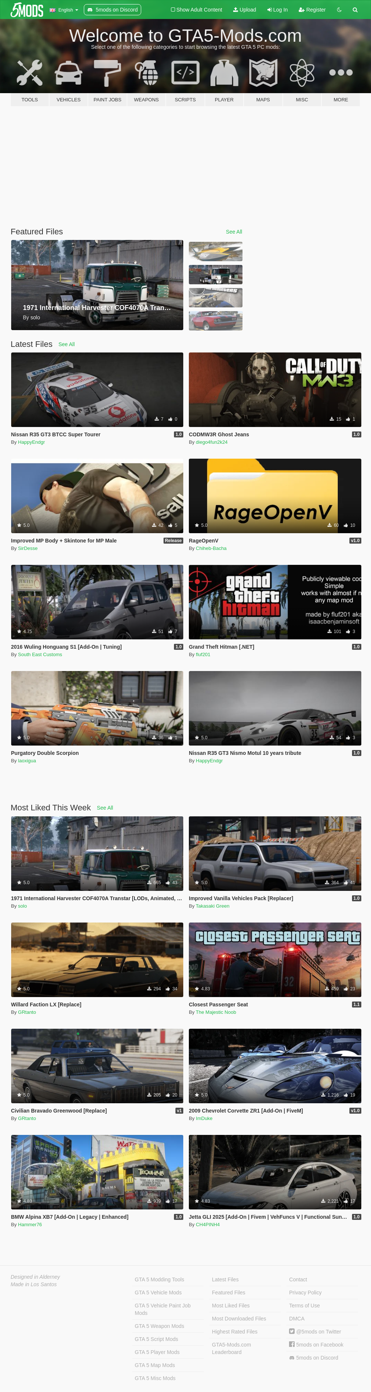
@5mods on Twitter (315, 1331)
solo (22, 906)
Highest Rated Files (234, 1332)
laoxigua (27, 760)
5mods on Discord (313, 1358)
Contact (298, 1279)
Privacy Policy (305, 1292)
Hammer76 (30, 1224)
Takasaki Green (212, 906)
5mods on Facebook (316, 1344)
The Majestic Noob (216, 1012)
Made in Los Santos (34, 1284)
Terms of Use (304, 1306)
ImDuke (204, 1118)
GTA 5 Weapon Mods (159, 1326)
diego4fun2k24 (212, 442)
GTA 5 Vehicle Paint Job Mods (163, 1309)
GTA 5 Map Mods (155, 1365)
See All (234, 232)
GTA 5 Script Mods (156, 1339)
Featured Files (228, 1292)
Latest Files (225, 1279)
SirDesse (28, 548)
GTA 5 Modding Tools (159, 1279)
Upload (244, 10)
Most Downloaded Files (239, 1319)
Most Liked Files (231, 1306)
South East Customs (40, 654)
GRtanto (27, 1012)
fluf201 (203, 654)
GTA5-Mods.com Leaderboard (231, 1348)
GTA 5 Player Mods (157, 1352)
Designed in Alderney (35, 1277)
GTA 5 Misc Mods (155, 1378)
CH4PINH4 (208, 1224)
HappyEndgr (31, 442)
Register (312, 10)
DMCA (296, 1319)
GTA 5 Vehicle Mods (158, 1292)
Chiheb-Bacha (211, 548)
